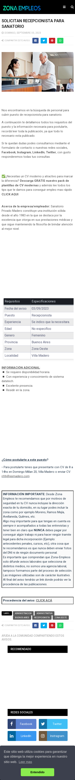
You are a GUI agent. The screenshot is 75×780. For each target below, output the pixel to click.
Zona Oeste (61, 617)
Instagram (24, 152)
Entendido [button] (37, 772)
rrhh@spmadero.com (16, 476)
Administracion (23, 613)
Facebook (9, 152)
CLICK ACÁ (44, 600)
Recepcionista (42, 617)
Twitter (51, 152)
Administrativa (44, 613)
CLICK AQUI (10, 194)
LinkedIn (38, 152)
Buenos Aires (22, 617)
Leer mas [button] (25, 762)
